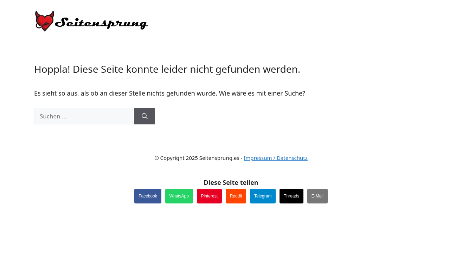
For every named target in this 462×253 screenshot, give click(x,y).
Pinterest (209, 196)
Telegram (262, 196)
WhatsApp (179, 196)
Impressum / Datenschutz (276, 157)
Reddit (236, 196)
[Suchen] (144, 116)
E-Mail (317, 196)
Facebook (148, 196)
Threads (291, 196)
